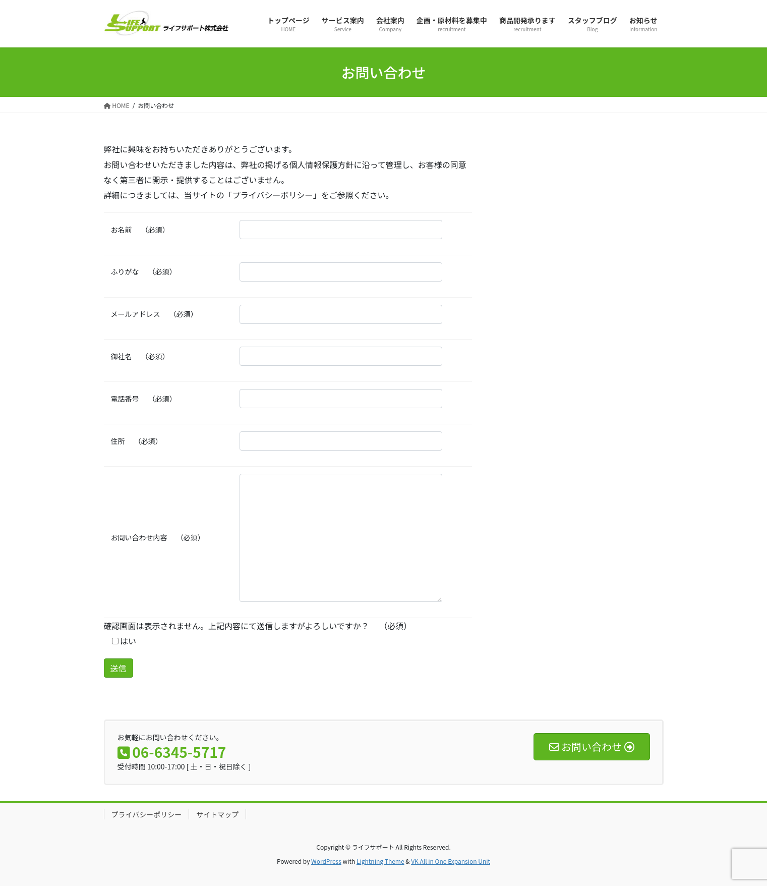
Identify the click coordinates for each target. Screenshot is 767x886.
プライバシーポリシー (146, 814)
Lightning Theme (380, 861)
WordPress (326, 861)
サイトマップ (217, 814)
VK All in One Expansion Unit (450, 861)
